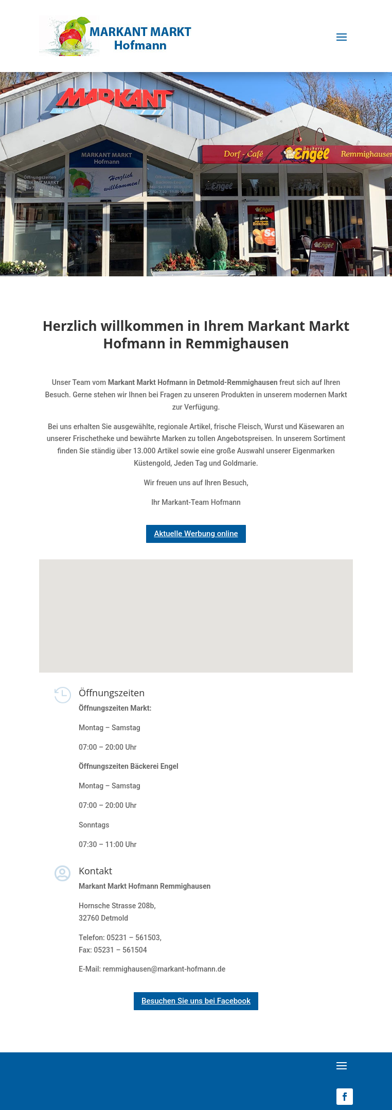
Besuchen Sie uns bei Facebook (196, 1001)
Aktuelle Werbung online (196, 533)
